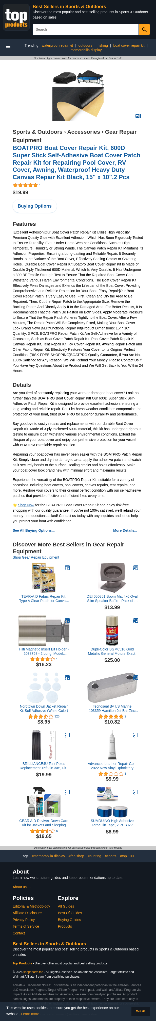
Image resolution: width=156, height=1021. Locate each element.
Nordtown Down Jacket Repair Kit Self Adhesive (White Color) (43, 708)
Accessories (83, 132)
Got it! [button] (140, 1011)
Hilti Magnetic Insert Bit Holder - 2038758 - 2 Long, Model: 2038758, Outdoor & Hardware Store (44, 651)
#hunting (94, 856)
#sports (110, 856)
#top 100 (127, 856)
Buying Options (35, 206)
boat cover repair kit (128, 45)
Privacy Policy (24, 920)
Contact (19, 933)
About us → (22, 887)
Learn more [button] (30, 1014)
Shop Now (26, 505)
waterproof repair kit (57, 45)
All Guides (66, 906)
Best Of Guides (70, 913)
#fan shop (76, 856)
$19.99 (20, 192)
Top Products (23, 963)
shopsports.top (33, 972)
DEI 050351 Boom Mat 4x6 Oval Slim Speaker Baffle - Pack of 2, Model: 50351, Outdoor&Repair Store (112, 598)
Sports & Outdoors (38, 132)
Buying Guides (69, 920)
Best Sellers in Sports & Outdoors (69, 6)
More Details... (125, 530)
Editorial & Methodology (31, 906)
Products (65, 926)
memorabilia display (86, 50)
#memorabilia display (48, 856)
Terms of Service (26, 926)
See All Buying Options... (34, 530)
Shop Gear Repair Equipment (36, 557)
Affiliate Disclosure (27, 913)
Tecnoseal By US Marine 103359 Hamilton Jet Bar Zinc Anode (112, 708)
